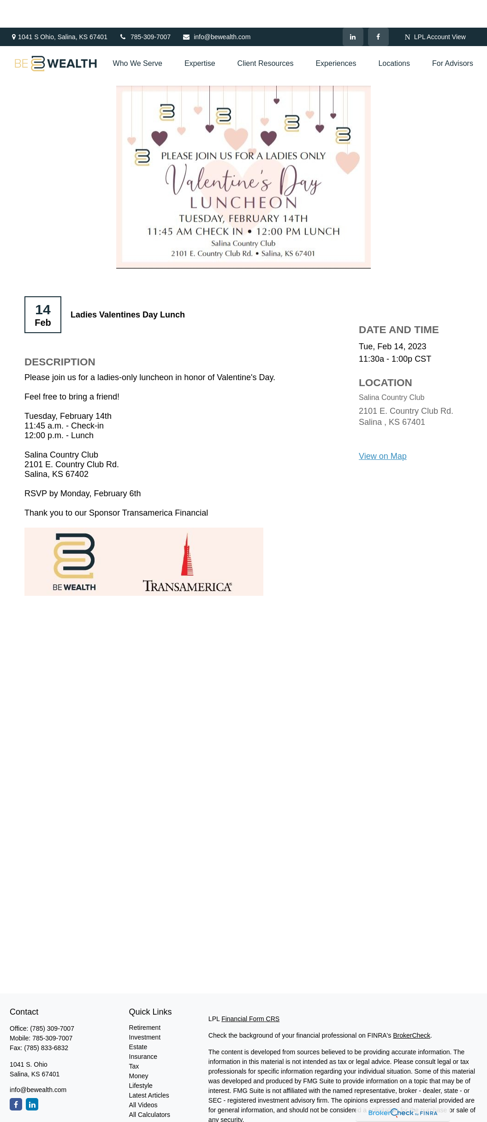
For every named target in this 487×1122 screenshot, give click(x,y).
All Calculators (149, 1087)
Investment (144, 1009)
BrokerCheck (411, 1007)
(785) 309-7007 (52, 1001)
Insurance (143, 1029)
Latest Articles (149, 1067)
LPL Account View (435, 9)
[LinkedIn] (353, 9)
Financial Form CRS (250, 991)
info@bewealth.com (216, 9)
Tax (134, 1038)
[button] (137, 36)
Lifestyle (141, 1058)
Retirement (144, 1000)
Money (138, 1048)
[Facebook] (378, 9)
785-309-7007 (145, 9)
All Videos (143, 1077)
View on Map (383, 428)
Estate (138, 1019)
